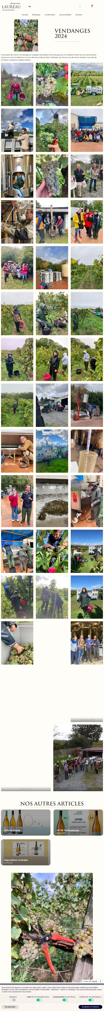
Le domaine (50, 15)
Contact (78, 15)
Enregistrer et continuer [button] (90, 1007)
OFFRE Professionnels (68, 830)
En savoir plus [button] (10, 1007)
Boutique (36, 15)
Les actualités (65, 15)
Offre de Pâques (12, 830)
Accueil (25, 15)
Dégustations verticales (16, 860)
